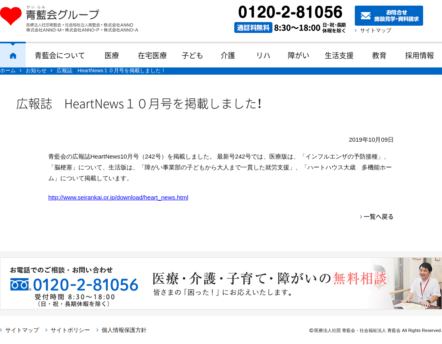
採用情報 (419, 55)
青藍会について (60, 55)
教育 (379, 55)
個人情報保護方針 (124, 330)
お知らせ (36, 70)
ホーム (13, 54)
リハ (263, 55)
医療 (111, 55)
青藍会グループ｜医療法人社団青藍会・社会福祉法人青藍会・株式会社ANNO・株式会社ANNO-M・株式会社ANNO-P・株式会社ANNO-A (73, 19)
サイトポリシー (70, 330)
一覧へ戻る (379, 216)
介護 (228, 55)
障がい (298, 55)
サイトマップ (375, 30)
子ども (192, 55)
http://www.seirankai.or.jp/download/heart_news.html (118, 197)
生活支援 (339, 55)
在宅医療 (152, 55)
